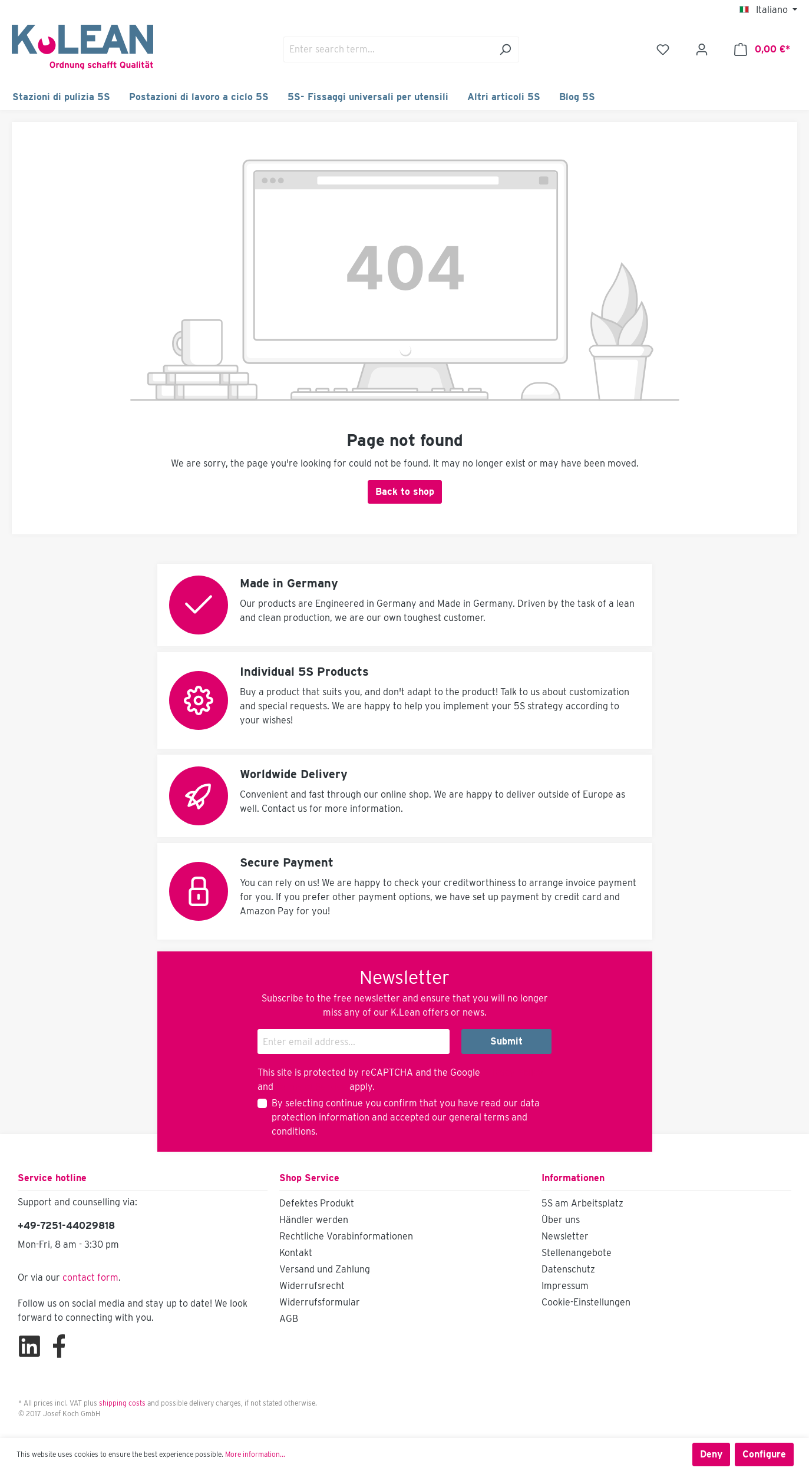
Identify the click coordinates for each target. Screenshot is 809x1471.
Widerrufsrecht (312, 1285)
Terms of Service (311, 1086)
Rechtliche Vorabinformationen (346, 1236)
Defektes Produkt (316, 1203)
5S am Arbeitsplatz (582, 1203)
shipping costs (122, 1403)
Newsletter (565, 1236)
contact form (90, 1277)
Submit (506, 1041)
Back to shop (404, 491)
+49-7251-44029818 (66, 1225)
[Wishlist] (662, 49)
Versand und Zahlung (324, 1269)
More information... (255, 1454)
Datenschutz (568, 1269)
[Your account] (701, 49)
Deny (711, 1454)
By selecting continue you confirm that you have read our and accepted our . (406, 1117)
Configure (764, 1454)
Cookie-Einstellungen (585, 1302)
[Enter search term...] (387, 49)
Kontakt (295, 1252)
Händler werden (313, 1219)
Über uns (560, 1219)
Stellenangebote (576, 1252)
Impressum (565, 1285)
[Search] (505, 49)
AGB (288, 1318)
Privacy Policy (513, 1072)
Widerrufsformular (319, 1302)
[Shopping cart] (762, 49)
